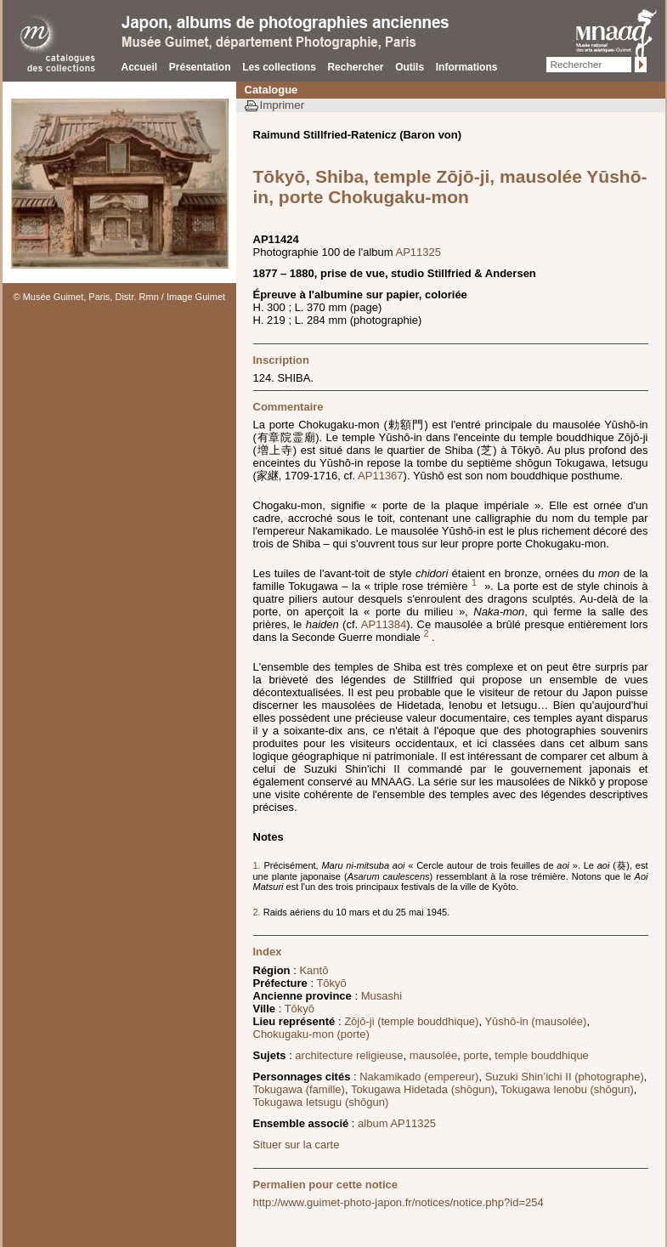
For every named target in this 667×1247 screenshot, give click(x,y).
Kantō (313, 970)
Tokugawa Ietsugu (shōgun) (321, 1102)
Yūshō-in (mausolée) (535, 1021)
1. (257, 865)
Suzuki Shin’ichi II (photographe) (564, 1076)
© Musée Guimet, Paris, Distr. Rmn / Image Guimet (120, 297)
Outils (409, 67)
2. (258, 912)
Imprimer (282, 105)
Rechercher (355, 67)
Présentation (200, 67)
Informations (467, 67)
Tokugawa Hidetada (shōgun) (423, 1089)
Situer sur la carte (296, 1144)
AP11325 (419, 252)
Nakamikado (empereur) (418, 1076)
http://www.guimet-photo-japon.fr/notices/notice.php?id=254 (398, 1202)
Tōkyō (331, 983)
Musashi (381, 995)
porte (476, 1055)
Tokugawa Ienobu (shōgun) (567, 1089)
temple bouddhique (542, 1055)
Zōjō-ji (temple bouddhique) (411, 1021)
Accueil (140, 67)
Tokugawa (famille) (299, 1089)
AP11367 (381, 475)
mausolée (433, 1055)
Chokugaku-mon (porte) (311, 1034)
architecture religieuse (349, 1055)
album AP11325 (397, 1123)
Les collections (279, 67)
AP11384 (384, 624)
